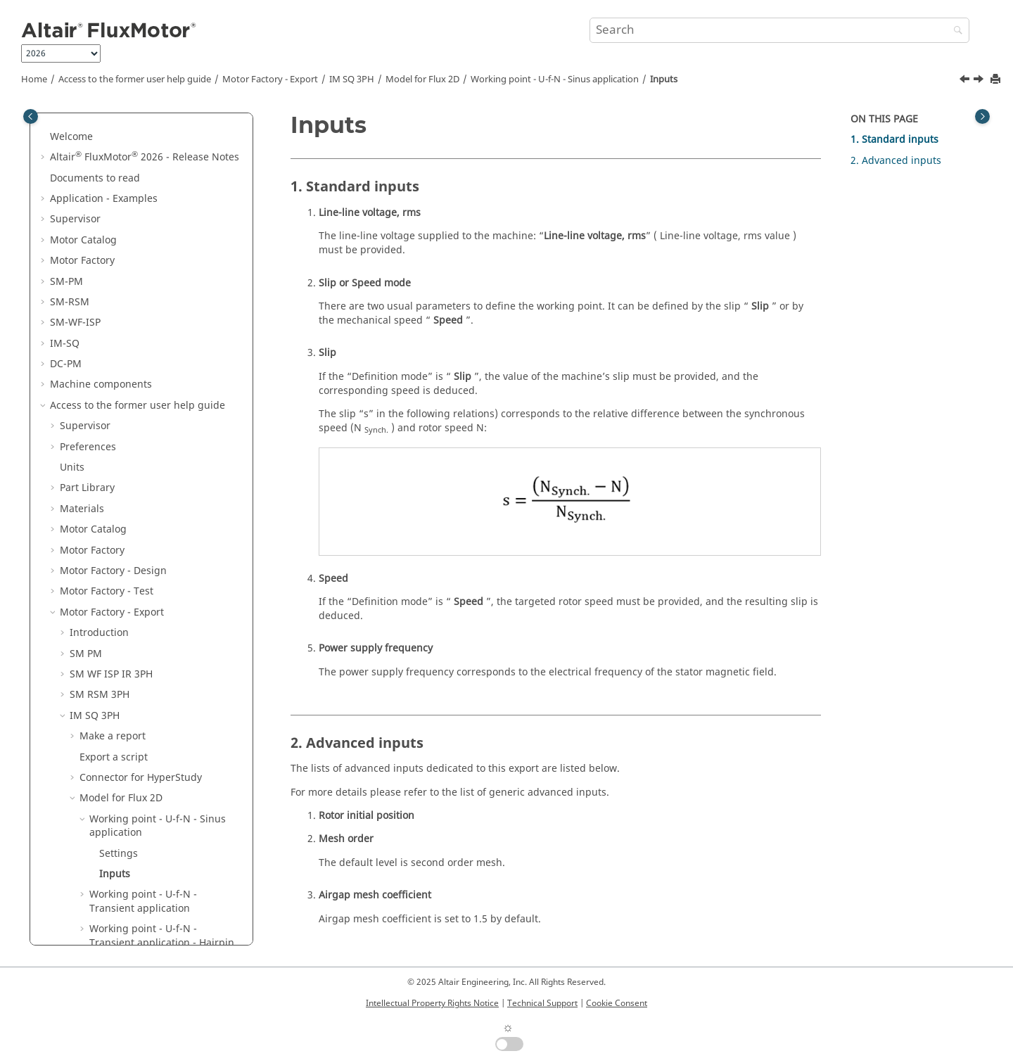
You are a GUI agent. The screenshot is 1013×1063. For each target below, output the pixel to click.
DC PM (85, 898)
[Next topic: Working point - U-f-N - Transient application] (980, 80)
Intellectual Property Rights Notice (432, 1003)
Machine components (101, 236)
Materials (82, 360)
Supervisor (85, 277)
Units (72, 319)
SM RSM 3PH (99, 546)
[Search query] (779, 30)
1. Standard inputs (894, 139)
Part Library (87, 339)
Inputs (663, 79)
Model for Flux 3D (121, 856)
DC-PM (66, 215)
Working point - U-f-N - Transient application (143, 753)
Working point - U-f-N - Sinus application (555, 79)
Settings (118, 705)
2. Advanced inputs (895, 160)
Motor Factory (92, 402)
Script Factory (92, 918)
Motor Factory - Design (113, 422)
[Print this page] (996, 79)
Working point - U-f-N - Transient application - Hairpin (161, 787)
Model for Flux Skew (126, 836)
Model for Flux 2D (422, 79)
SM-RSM (69, 153)
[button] (44, 134)
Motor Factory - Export (270, 79)
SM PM (86, 505)
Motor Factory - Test (106, 442)
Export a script (113, 608)
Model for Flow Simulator (138, 877)
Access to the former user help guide (134, 79)
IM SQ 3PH (351, 79)
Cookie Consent (616, 1003)
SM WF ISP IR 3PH (111, 525)
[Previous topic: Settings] (965, 80)
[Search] (954, 31)
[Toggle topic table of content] (982, 116)
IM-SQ (64, 195)
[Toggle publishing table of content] (30, 116)
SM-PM (66, 133)
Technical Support (542, 1003)
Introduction (99, 484)
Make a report (112, 587)
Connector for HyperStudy (140, 629)
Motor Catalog (93, 381)
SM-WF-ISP (75, 174)
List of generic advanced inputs (163, 815)
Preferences (88, 298)
